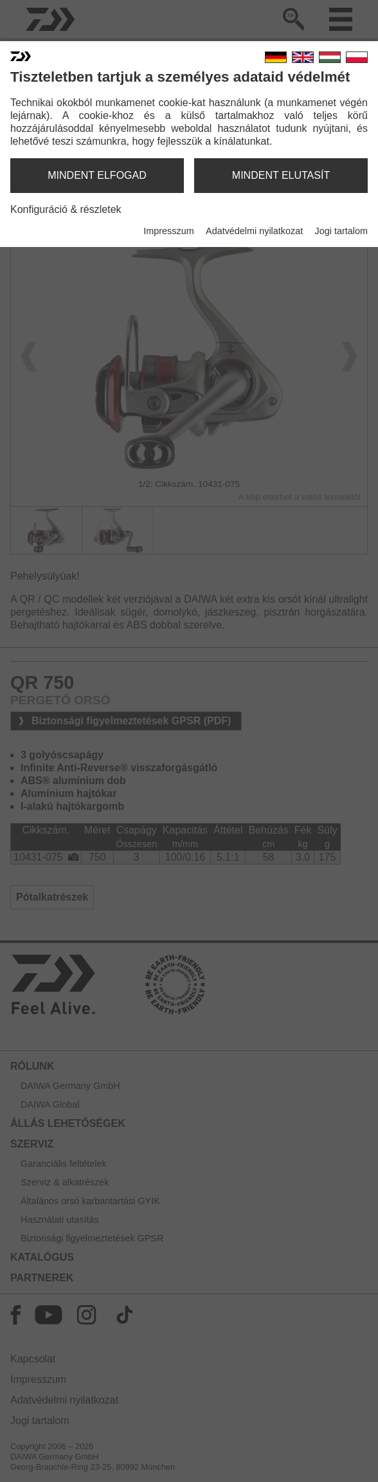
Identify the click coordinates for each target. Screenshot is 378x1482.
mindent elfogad (97, 175)
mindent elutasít (281, 175)
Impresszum (168, 231)
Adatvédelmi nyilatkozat (254, 231)
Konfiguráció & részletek (66, 209)
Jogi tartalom (341, 231)
